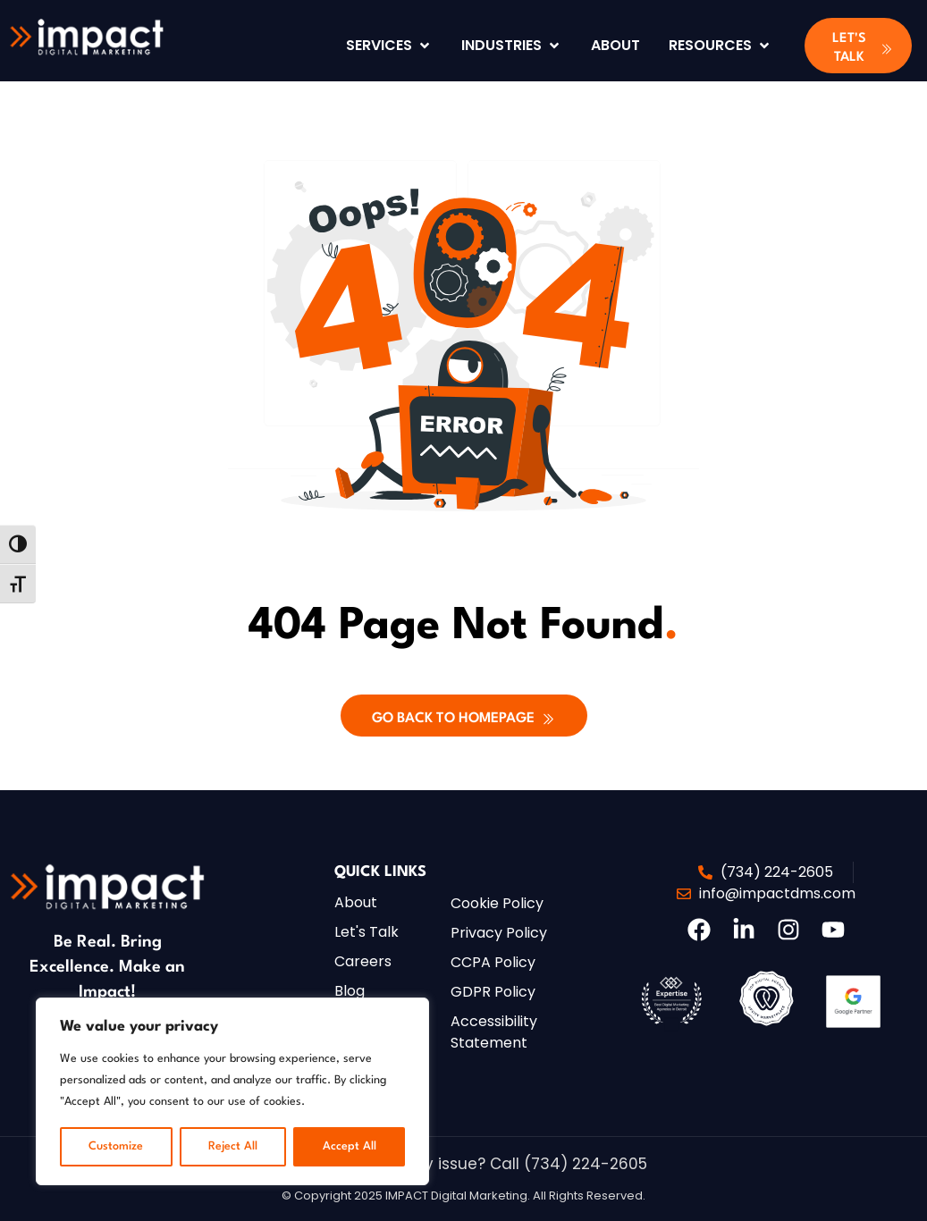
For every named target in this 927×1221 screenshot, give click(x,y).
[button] (858, 45)
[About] (615, 45)
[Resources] (720, 45)
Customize (115, 1146)
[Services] (389, 45)
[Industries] (512, 45)
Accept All (349, 1146)
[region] (232, 1091)
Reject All (232, 1146)
